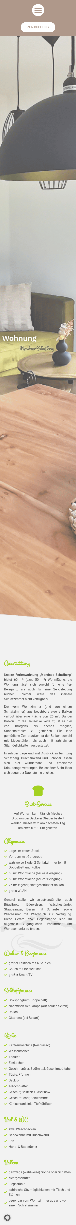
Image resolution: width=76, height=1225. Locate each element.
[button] (38, 10)
